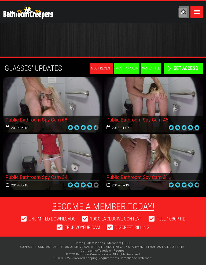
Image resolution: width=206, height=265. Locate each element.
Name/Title (151, 68)
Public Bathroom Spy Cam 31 (137, 177)
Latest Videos (95, 243)
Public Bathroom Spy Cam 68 (36, 120)
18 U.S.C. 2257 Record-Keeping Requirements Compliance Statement (103, 258)
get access (186, 68)
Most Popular (127, 68)
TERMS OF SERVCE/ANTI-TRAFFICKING (85, 247)
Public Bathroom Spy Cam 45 (137, 120)
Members (114, 243)
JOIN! (127, 243)
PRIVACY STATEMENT (130, 247)
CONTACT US (47, 247)
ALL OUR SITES (174, 247)
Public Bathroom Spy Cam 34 (36, 177)
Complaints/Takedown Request (103, 250)
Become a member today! (103, 206)
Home (79, 243)
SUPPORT (27, 247)
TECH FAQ (154, 247)
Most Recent (101, 68)
